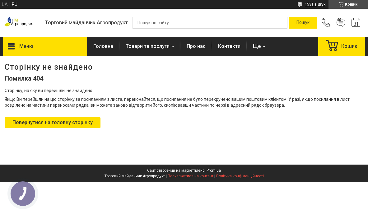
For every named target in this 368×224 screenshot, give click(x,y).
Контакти (229, 46)
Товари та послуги (148, 46)
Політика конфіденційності (240, 176)
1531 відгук (315, 4)
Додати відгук (341, 22)
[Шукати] (303, 23)
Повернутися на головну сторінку (52, 122)
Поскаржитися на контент (190, 176)
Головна (103, 46)
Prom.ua (214, 170)
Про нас (196, 46)
